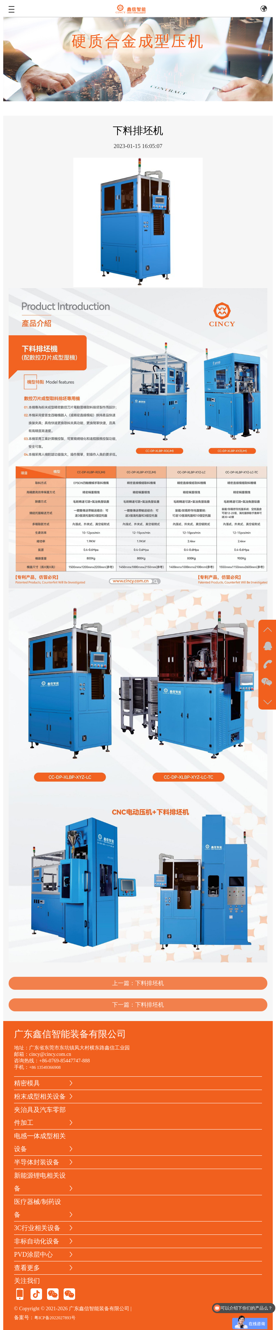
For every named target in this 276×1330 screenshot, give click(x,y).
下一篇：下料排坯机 (138, 1011)
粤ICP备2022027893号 (54, 1317)
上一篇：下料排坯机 (138, 990)
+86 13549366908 (45, 1067)
